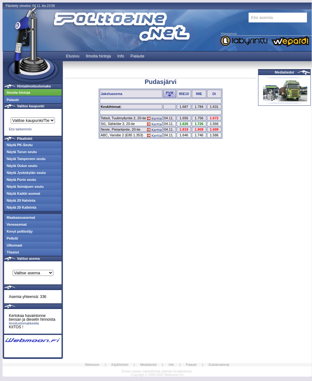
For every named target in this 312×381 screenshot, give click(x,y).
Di (214, 94)
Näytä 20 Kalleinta (21, 207)
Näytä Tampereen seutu (26, 159)
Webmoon (92, 364)
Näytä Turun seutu (22, 152)
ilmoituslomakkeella (24, 323)
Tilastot (13, 252)
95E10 (184, 94)
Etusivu (72, 56)
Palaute (137, 56)
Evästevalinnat (219, 364)
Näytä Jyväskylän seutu (26, 173)
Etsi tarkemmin (20, 129)
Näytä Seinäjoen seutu (25, 186)
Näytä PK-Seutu (20, 145)
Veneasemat (17, 224)
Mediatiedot (284, 72)
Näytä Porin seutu (21, 180)
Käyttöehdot (119, 364)
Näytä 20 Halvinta (21, 200)
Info (120, 56)
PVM (169, 93)
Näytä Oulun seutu (22, 166)
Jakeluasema (111, 94)
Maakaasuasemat (21, 217)
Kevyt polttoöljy (20, 231)
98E (199, 94)
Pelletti (12, 238)
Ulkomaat (14, 245)
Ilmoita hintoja (98, 56)
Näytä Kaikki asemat (23, 193)
